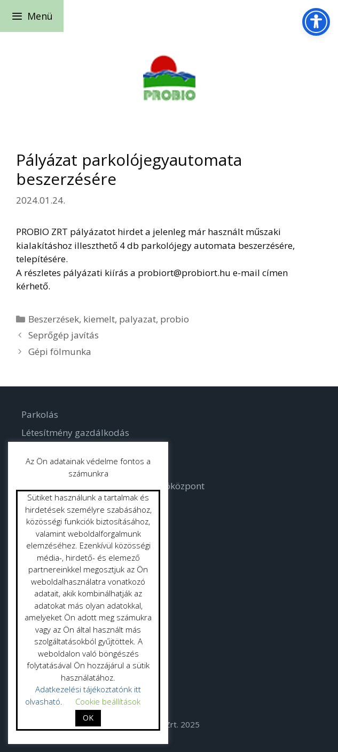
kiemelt (99, 319)
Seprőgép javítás (63, 335)
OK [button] (88, 718)
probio (174, 319)
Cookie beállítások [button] (107, 701)
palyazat (137, 319)
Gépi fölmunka (59, 351)
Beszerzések (53, 319)
